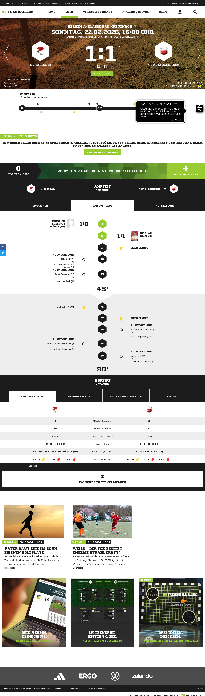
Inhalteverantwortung (76, 688)
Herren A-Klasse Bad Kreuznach (102, 26)
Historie (173, 396)
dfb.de (18, 3)
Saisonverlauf (79, 396)
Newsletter (90, 3)
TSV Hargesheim (164, 65)
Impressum (6, 688)
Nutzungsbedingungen (42, 688)
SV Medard (40, 65)
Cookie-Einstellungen (96, 688)
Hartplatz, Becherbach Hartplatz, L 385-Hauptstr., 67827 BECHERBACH (102, 37)
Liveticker (102, 74)
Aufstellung (165, 206)
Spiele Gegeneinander (126, 396)
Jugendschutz (59, 688)
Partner (67, 3)
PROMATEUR (7, 3)
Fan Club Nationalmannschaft (50, 3)
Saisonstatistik (32, 396)
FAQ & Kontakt (78, 3)
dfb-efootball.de (30, 3)
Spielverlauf (102, 206)
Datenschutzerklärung (22, 688)
